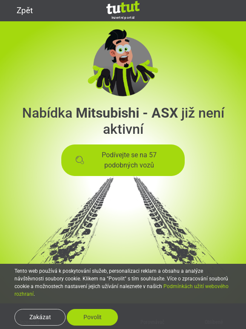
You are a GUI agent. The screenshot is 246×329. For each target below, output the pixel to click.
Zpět (19, 10)
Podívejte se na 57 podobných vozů (116, 160)
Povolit (92, 317)
